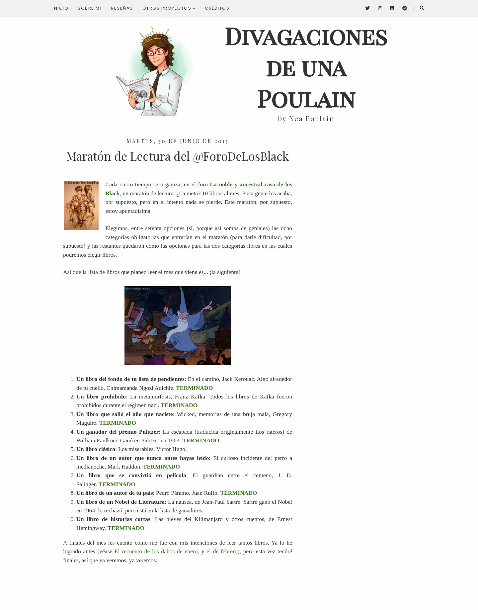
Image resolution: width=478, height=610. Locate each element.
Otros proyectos (169, 8)
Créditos (217, 8)
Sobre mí (90, 8)
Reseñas (122, 8)
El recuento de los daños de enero (156, 551)
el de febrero (222, 551)
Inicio (60, 8)
